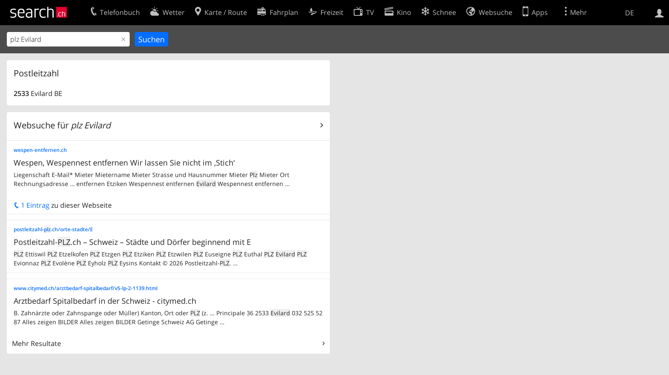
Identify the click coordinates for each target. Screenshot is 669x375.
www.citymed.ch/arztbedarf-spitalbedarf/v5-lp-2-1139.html (85, 288)
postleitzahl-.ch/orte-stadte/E (53, 229)
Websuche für (62, 125)
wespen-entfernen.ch (40, 150)
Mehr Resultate (36, 343)
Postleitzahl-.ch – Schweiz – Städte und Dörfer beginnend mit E (132, 242)
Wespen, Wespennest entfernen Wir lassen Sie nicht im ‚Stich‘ (124, 162)
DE (629, 12)
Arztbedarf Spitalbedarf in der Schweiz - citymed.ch (105, 301)
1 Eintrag (31, 205)
